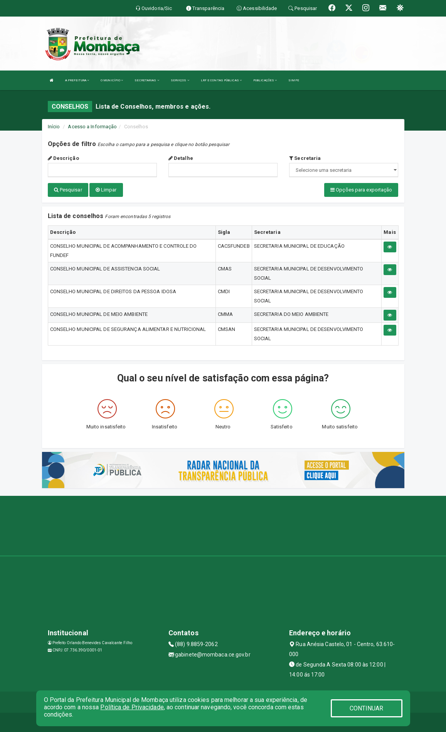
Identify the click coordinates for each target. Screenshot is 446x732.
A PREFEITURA (77, 80)
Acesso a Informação (92, 126)
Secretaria (305, 158)
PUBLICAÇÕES (265, 80)
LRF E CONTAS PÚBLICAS (221, 80)
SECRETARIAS (147, 80)
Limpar (106, 190)
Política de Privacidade (131, 707)
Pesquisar (68, 190)
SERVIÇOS (180, 80)
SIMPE (293, 80)
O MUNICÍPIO (112, 80)
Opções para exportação (361, 190)
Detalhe (180, 158)
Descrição (63, 158)
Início (54, 126)
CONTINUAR (367, 708)
